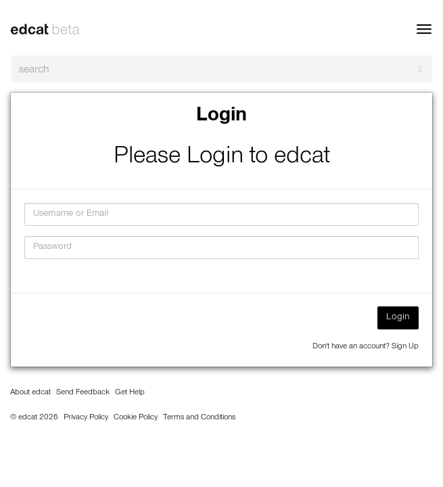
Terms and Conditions (199, 418)
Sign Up (405, 347)
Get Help (130, 393)
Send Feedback (83, 393)
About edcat (30, 393)
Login (398, 318)
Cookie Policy (136, 418)
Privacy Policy (86, 418)
